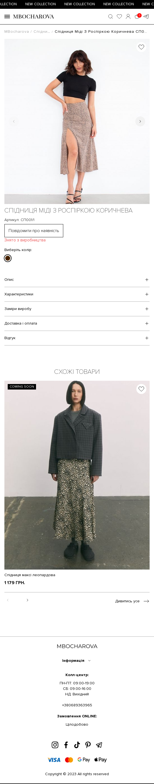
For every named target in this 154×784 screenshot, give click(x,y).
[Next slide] (140, 121)
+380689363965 (77, 705)
